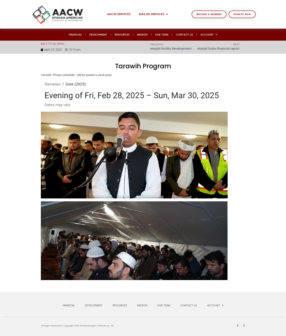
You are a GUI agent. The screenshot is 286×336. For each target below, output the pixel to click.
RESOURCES (122, 34)
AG (112, 325)
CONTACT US (184, 34)
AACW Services (119, 14)
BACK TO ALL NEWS (52, 44)
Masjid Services (153, 14)
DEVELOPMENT (98, 34)
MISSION (142, 34)
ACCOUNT (208, 35)
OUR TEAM (161, 34)
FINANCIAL (75, 34)
